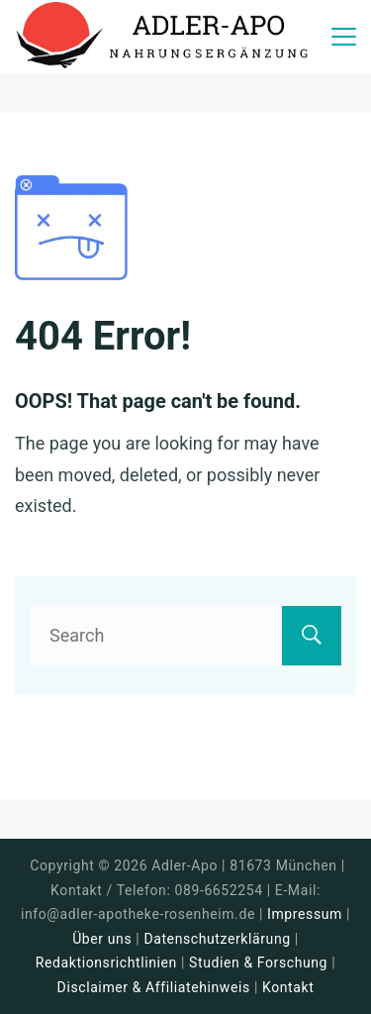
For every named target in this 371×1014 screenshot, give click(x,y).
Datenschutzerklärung (216, 939)
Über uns (102, 939)
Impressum (306, 914)
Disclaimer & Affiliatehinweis (153, 987)
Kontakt (288, 987)
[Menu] (343, 36)
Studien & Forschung (258, 962)
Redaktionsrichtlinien (106, 962)
